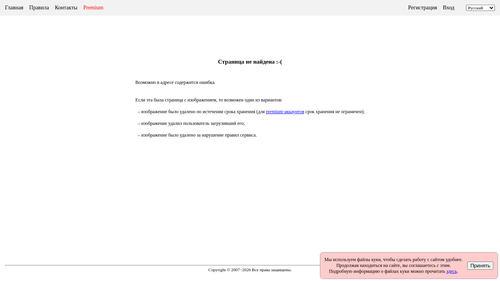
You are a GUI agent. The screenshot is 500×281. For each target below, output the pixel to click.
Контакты (66, 8)
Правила (39, 8)
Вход (448, 8)
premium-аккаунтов (285, 111)
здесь (451, 271)
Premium (93, 8)
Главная (14, 8)
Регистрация (422, 8)
